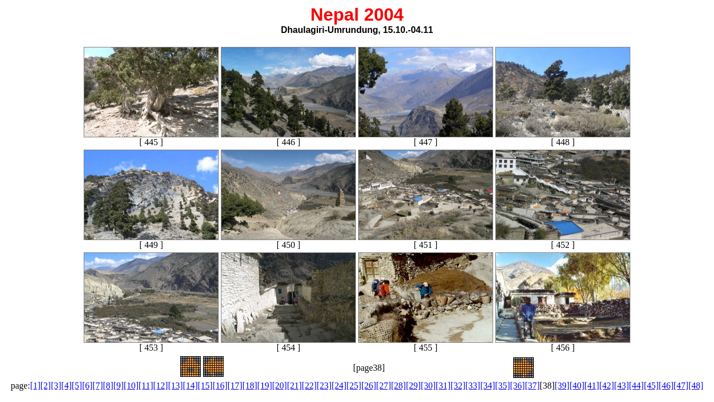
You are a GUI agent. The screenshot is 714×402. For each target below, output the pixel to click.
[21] (294, 385)
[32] (458, 385)
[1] (35, 385)
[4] (66, 385)
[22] (309, 385)
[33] (472, 385)
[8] (108, 385)
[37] (532, 385)
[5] (77, 385)
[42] (606, 385)
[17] (235, 385)
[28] (398, 385)
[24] (338, 385)
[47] (680, 385)
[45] (651, 385)
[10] (131, 385)
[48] (695, 385)
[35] (502, 385)
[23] (324, 385)
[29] (413, 385)
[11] (145, 385)
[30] (428, 385)
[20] (279, 385)
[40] (577, 385)
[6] (87, 385)
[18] (249, 385)
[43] (621, 385)
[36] (517, 385)
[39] (562, 385)
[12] (160, 385)
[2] (46, 385)
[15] (205, 385)
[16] (220, 385)
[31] (443, 385)
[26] (369, 385)
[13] (175, 385)
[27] (383, 385)
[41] (592, 385)
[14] (190, 385)
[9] (118, 385)
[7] (98, 385)
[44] (636, 385)
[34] (487, 385)
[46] (666, 385)
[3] (56, 385)
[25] (353, 385)
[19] (264, 385)
